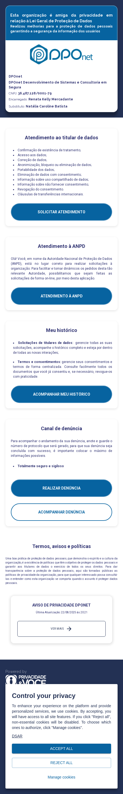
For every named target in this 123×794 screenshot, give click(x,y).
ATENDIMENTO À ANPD (62, 296)
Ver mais (61, 629)
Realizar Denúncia (61, 488)
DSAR (17, 736)
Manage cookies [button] (61, 777)
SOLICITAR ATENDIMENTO (61, 212)
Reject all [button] (61, 763)
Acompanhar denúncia (61, 512)
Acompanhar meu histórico (61, 394)
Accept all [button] (61, 749)
